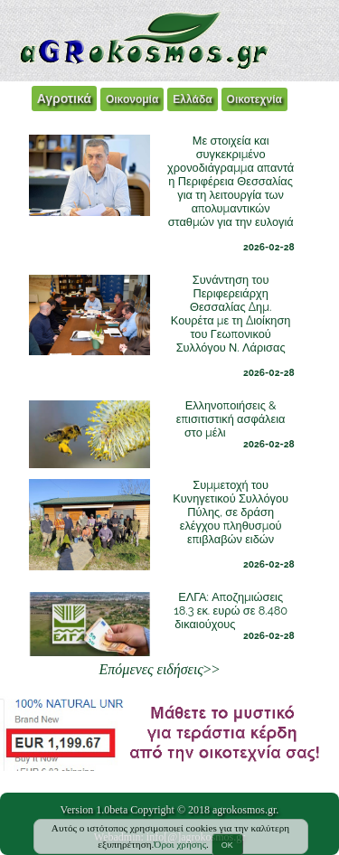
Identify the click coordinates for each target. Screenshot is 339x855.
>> (159, 669)
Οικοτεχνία (254, 99)
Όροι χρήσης (180, 844)
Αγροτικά (64, 98)
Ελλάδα (192, 99)
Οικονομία (132, 99)
